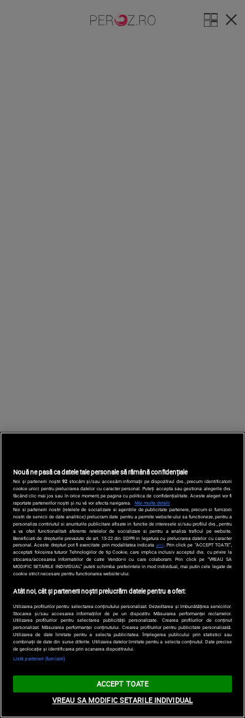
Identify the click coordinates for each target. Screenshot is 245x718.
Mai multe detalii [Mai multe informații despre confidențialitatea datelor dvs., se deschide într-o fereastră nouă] (152, 502)
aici (160, 544)
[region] (122, 575)
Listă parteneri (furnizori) (39, 658)
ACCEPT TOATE (122, 684)
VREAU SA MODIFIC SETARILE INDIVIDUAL (122, 700)
